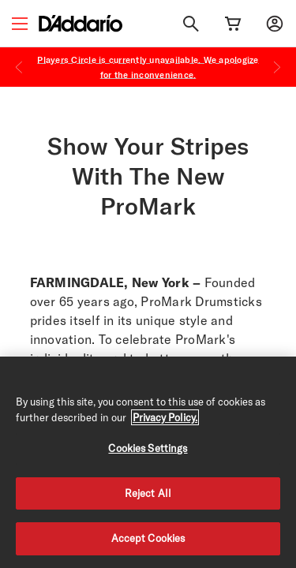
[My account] (274, 23)
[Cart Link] (232, 23)
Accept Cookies (148, 538)
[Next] (277, 67)
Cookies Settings (147, 448)
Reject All (148, 493)
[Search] (191, 23)
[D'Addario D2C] (80, 23)
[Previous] (19, 67)
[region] (148, 462)
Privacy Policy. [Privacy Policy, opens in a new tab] (165, 417)
